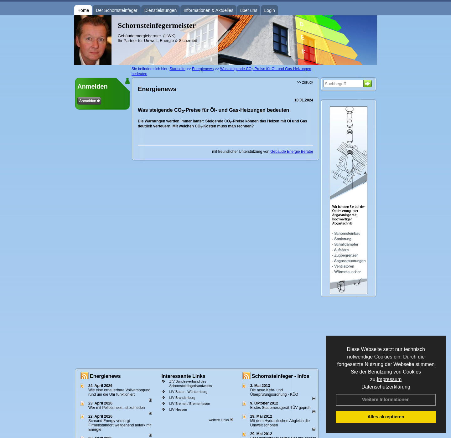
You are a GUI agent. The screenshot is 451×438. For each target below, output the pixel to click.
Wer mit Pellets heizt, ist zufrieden (116, 407)
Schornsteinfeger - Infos (280, 376)
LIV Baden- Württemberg (188, 392)
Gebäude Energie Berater (291, 151)
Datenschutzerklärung (385, 386)
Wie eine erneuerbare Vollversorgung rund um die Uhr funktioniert (119, 392)
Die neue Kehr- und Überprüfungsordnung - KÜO (274, 392)
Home (83, 10)
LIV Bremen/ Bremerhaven (189, 403)
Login (269, 10)
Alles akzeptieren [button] (385, 416)
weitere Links (221, 420)
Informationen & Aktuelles (208, 10)
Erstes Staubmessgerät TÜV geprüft (280, 407)
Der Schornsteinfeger (116, 10)
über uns (248, 10)
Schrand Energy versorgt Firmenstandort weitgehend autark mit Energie (119, 425)
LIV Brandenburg (182, 397)
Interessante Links (183, 376)
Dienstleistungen (160, 10)
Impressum (389, 379)
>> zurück (305, 82)
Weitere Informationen (386, 399)
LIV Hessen (178, 409)
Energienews (105, 376)
